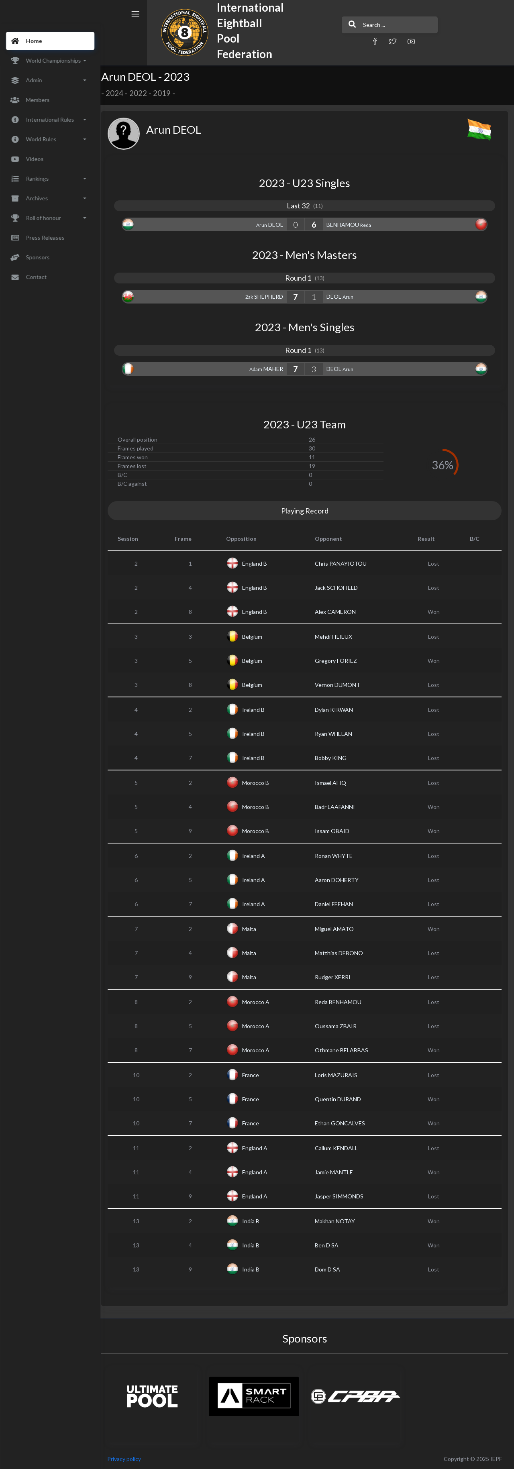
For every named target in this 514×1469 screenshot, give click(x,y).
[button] (351, 41)
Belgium (256, 636)
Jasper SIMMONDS (342, 1196)
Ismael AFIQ (333, 782)
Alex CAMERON (338, 611)
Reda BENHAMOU (341, 1001)
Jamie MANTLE (337, 1172)
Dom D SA (330, 1269)
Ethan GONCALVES (343, 1123)
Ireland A (257, 855)
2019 (167, 93)
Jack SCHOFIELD (339, 587)
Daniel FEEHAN (337, 904)
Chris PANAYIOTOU (343, 563)
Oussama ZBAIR (338, 1026)
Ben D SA (329, 1245)
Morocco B (259, 782)
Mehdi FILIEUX (336, 636)
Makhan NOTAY (338, 1221)
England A (258, 1148)
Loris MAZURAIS (339, 1075)
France (254, 1075)
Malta (253, 928)
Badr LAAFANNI (338, 806)
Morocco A (259, 1001)
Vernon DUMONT (340, 684)
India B (254, 1221)
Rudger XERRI (335, 977)
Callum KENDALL (339, 1148)
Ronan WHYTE (336, 855)
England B (258, 563)
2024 (119, 93)
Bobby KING (333, 757)
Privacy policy (129, 1458)
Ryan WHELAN (336, 733)
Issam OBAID (335, 830)
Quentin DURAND (341, 1099)
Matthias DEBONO (342, 952)
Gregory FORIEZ (339, 660)
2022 (143, 93)
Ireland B (257, 709)
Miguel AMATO (337, 928)
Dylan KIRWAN (337, 709)
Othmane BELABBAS (344, 1050)
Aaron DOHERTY (339, 879)
